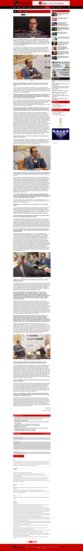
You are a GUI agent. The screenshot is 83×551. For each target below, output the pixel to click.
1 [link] (30, 541)
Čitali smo (53, 7)
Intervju (47, 7)
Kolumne (35, 7)
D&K (19, 7)
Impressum (27, 546)
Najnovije (54, 11)
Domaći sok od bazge (56, 104)
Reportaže (41, 7)
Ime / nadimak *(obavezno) (32, 438)
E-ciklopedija (57, 110)
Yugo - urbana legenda (57, 113)
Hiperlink (30, 7)
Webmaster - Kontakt (35, 546)
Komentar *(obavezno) (32, 445)
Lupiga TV (24, 7)
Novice (14, 7)
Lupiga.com (55, 142)
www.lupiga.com (44, 548)
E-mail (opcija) (32, 452)
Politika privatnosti (55, 546)
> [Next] (35, 541)
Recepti (55, 102)
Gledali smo (59, 7)
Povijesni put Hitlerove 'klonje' (58, 112)
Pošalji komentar (18, 456)
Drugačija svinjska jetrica (57, 106)
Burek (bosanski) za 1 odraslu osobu (59, 105)
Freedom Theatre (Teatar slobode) (59, 114)
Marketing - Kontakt (45, 546)
